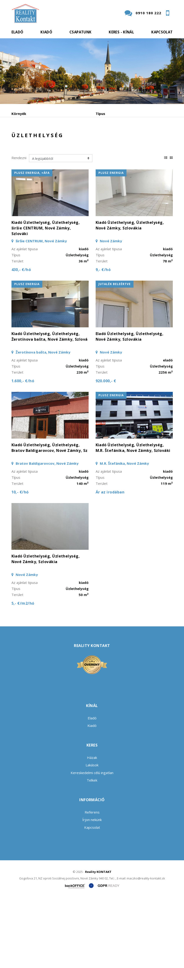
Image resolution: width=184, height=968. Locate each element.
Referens (92, 881)
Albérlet (102, 158)
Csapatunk (80, 32)
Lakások (92, 834)
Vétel (75, 158)
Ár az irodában (110, 561)
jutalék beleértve (114, 353)
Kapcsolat (162, 32)
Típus (100, 113)
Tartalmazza (22, 133)
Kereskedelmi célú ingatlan (92, 841)
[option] (92, 71)
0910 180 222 (148, 13)
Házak (92, 826)
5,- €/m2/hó (22, 672)
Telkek (92, 849)
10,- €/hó (20, 561)
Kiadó (46, 32)
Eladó (17, 32)
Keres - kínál (121, 32)
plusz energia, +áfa (32, 242)
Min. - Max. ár (107, 133)
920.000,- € (106, 449)
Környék (18, 113)
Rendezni (18, 226)
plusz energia (111, 242)
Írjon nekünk (92, 888)
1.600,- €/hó (22, 449)
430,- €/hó (21, 338)
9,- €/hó (103, 338)
